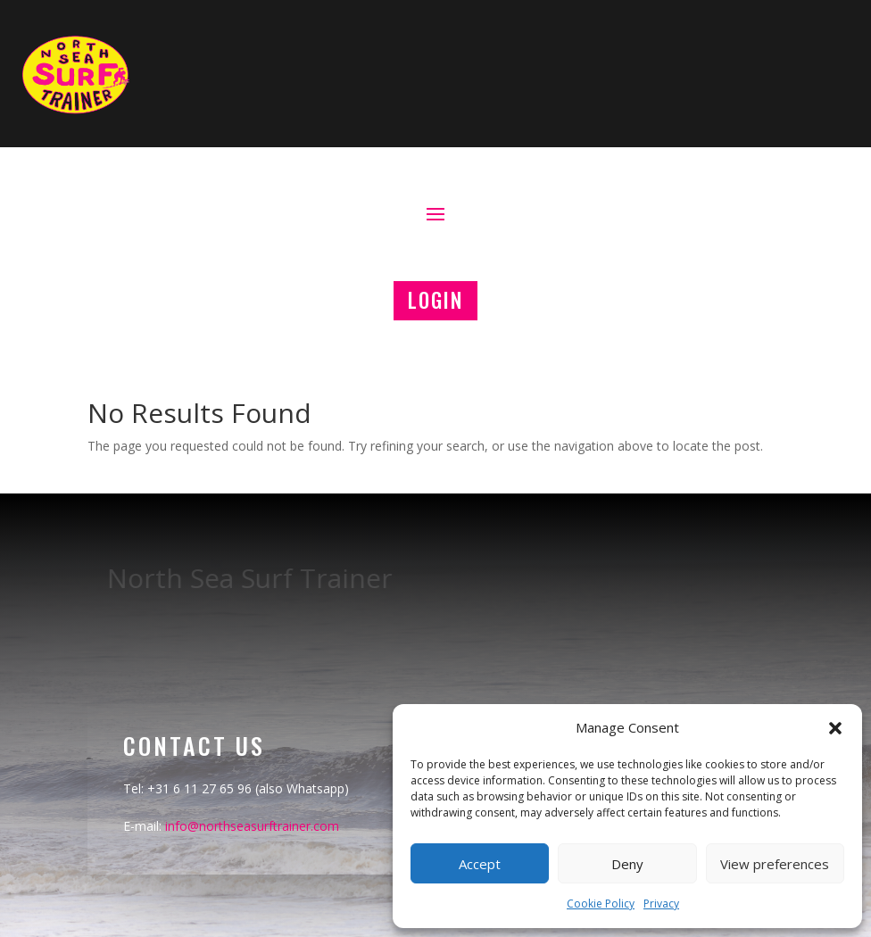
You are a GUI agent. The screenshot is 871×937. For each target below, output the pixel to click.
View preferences (774, 864)
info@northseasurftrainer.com (252, 825)
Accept (480, 864)
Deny (627, 864)
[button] (835, 728)
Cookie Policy (601, 903)
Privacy (661, 903)
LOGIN (435, 300)
